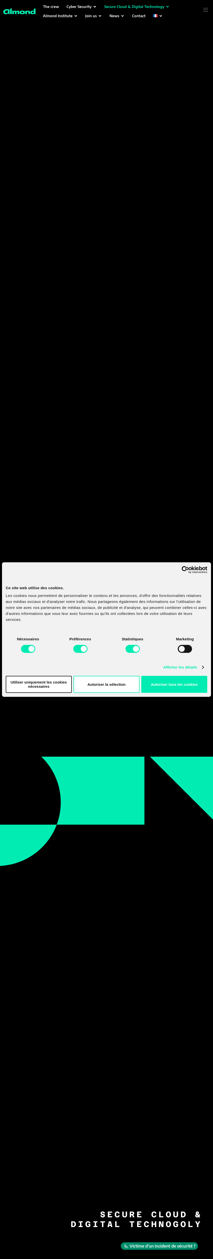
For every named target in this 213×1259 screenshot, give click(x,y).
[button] (81, 6)
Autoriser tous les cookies (174, 684)
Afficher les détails (180, 667)
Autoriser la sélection (107, 684)
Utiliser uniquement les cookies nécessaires (38, 684)
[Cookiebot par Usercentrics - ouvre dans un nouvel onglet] (185, 569)
